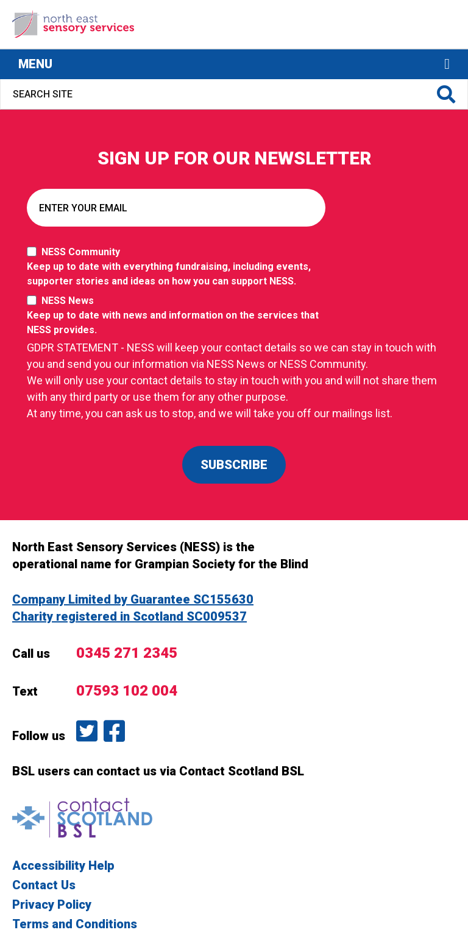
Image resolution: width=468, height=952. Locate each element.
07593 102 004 (126, 690)
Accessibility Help (63, 865)
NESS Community (179, 267)
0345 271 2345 (126, 652)
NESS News (179, 316)
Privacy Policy (51, 904)
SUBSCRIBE (234, 464)
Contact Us (44, 885)
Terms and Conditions (74, 924)
